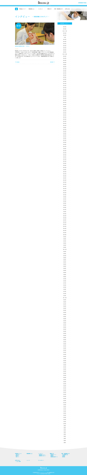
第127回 (64, 178)
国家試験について (53, 454)
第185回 (64, 56)
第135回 (64, 161)
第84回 (64, 268)
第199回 (64, 26)
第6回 (65, 432)
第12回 (65, 419)
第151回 (64, 127)
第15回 (65, 413)
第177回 (64, 73)
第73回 (64, 291)
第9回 (65, 425)
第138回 (64, 154)
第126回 (64, 180)
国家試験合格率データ (54, 456)
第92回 (64, 251)
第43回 (64, 354)
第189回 (64, 47)
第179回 (64, 68)
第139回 (64, 152)
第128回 (64, 175)
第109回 (64, 215)
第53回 (64, 333)
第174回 (64, 79)
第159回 (64, 110)
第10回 (65, 423)
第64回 (64, 310)
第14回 (65, 415)
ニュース (28, 460)
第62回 (64, 314)
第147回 (64, 136)
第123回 (64, 186)
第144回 (64, 142)
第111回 (64, 211)
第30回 (64, 381)
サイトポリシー (41, 460)
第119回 (64, 194)
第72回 (64, 293)
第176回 (64, 75)
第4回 (65, 436)
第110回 (64, 213)
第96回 (64, 243)
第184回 (64, 58)
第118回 (64, 196)
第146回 (64, 138)
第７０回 (64, 297)
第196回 (64, 33)
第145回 (64, 140)
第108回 (64, 217)
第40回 (64, 360)
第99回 (64, 236)
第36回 (17, 62)
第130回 (64, 171)
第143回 (64, 144)
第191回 (64, 43)
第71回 (65, 295)
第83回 (64, 270)
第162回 (64, 102)
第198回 (64, 28)
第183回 (64, 60)
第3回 (65, 438)
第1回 (65, 442)
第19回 (65, 404)
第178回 (64, 70)
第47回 (64, 346)
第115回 (64, 203)
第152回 (64, 125)
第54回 (64, 331)
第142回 (64, 146)
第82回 (64, 272)
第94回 (64, 247)
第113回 (64, 207)
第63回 (64, 312)
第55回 (64, 329)
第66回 (64, 306)
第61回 (65, 316)
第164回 (64, 100)
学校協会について (22, 8)
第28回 (64, 385)
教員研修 (63, 456)
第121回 (64, 190)
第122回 (64, 188)
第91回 (65, 253)
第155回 (64, 119)
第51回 (65, 337)
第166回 (64, 96)
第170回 (64, 87)
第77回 (64, 283)
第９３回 (64, 249)
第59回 (64, 320)
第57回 (64, 325)
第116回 (64, 201)
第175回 (64, 77)
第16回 (65, 411)
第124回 (64, 184)
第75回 (64, 287)
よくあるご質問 (18, 461)
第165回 (64, 98)
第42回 (64, 356)
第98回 (64, 238)
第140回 (64, 150)
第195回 (64, 35)
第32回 (64, 377)
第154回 (64, 121)
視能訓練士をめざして (64, 23)
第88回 (64, 259)
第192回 (64, 41)
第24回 (64, 394)
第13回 (65, 417)
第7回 (65, 429)
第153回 (64, 123)
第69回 (64, 299)
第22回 (64, 398)
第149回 (64, 131)
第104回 (64, 226)
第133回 (64, 165)
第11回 (65, 421)
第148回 (64, 133)
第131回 (64, 169)
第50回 (64, 339)
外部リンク (17, 456)
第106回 (64, 222)
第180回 (64, 66)
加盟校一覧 (17, 454)
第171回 (64, 85)
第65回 (64, 308)
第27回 (64, 388)
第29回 (64, 383)
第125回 (64, 182)
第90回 (64, 255)
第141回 (64, 148)
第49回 (64, 341)
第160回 (64, 108)
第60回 (64, 318)
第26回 (64, 390)
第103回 (64, 228)
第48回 (64, 343)
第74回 (65, 289)
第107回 (64, 220)
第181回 (64, 64)
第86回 (64, 264)
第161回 (64, 106)
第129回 (64, 173)
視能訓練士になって (42, 454)
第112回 (64, 209)
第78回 (64, 280)
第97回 (64, 241)
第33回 (64, 375)
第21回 (65, 400)
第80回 (64, 276)
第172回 (64, 83)
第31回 (65, 379)
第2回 (65, 440)
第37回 (64, 367)
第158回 (64, 112)
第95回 (64, 245)
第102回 (64, 230)
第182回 (64, 62)
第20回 (64, 402)
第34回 (64, 373)
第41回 (65, 358)
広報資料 (63, 455)
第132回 (64, 167)
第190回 (64, 45)
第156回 (64, 117)
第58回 (64, 322)
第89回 (64, 257)
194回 (65, 37)
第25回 (64, 392)
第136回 (64, 159)
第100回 (64, 234)
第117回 (64, 199)
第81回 (65, 274)
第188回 (64, 49)
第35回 (64, 371)
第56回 (64, 327)
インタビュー (40, 8)
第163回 (64, 104)
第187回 (64, 52)
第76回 (64, 285)
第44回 (64, 352)
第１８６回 (65, 54)
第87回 (64, 262)
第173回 (64, 81)
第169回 (64, 89)
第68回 (64, 301)
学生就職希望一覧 (65, 454)
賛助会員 (17, 455)
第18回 (65, 406)
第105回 (64, 224)
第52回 (64, 335)
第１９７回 (65, 31)
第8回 (65, 427)
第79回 (64, 278)
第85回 (64, 266)
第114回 (64, 205)
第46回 (64, 348)
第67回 (64, 304)
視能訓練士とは (31, 8)
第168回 (64, 91)
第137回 (64, 157)
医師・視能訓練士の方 (58, 8)
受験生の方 (49, 8)
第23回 (64, 396)
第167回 (64, 94)
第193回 (64, 39)
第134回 (64, 163)
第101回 (64, 232)
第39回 (64, 362)
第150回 (64, 129)
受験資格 (52, 455)
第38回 (51, 62)
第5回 (65, 434)
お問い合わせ (67, 8)
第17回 (65, 409)
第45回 (64, 350)
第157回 (64, 115)
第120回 (64, 192)
